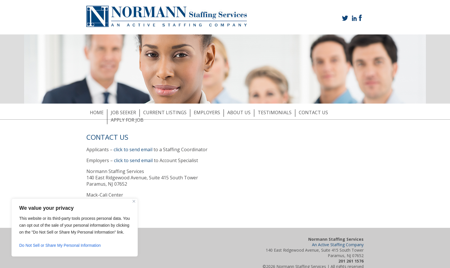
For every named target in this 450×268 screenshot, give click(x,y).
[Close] (134, 201)
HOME (97, 112)
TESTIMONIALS (275, 112)
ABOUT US (239, 112)
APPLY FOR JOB (127, 120)
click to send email (133, 149)
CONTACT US (313, 112)
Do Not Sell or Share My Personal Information (60, 245)
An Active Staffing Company (338, 244)
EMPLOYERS (207, 112)
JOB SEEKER (123, 112)
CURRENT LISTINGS (165, 112)
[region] (74, 228)
